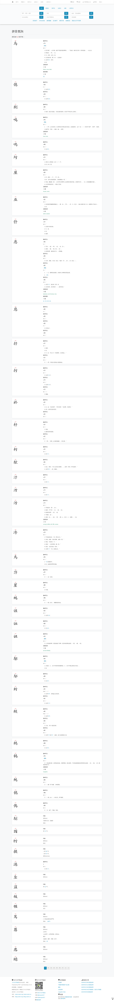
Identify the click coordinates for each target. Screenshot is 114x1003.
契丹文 (30, 2)
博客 (95, 2)
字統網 (60, 982)
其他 (100, 2)
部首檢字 (35, 20)
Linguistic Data (61, 992)
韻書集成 (68, 20)
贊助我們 (38, 999)
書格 (59, 987)
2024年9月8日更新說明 (87, 992)
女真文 (36, 2)
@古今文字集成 (41, 992)
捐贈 (78, 2)
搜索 (41, 13)
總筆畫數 (49, 20)
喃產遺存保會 (68, 997)
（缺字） (49, 921)
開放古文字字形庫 (76, 20)
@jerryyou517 (41, 995)
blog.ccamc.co (27, 996)
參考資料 (63, 998)
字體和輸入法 (87, 2)
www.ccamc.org (19, 994)
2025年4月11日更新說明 (87, 984)
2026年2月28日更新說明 (87, 982)
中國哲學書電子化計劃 (63, 984)
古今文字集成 (15, 982)
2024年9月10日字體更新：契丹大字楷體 (91, 989)
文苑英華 (60, 989)
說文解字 (55, 20)
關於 (72, 2)
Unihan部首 (42, 20)
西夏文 (23, 2)
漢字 (17, 2)
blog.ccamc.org (19, 996)
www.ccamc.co (27, 994)
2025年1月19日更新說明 (87, 987)
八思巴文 (48, 2)
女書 (42, 2)
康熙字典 (61, 20)
